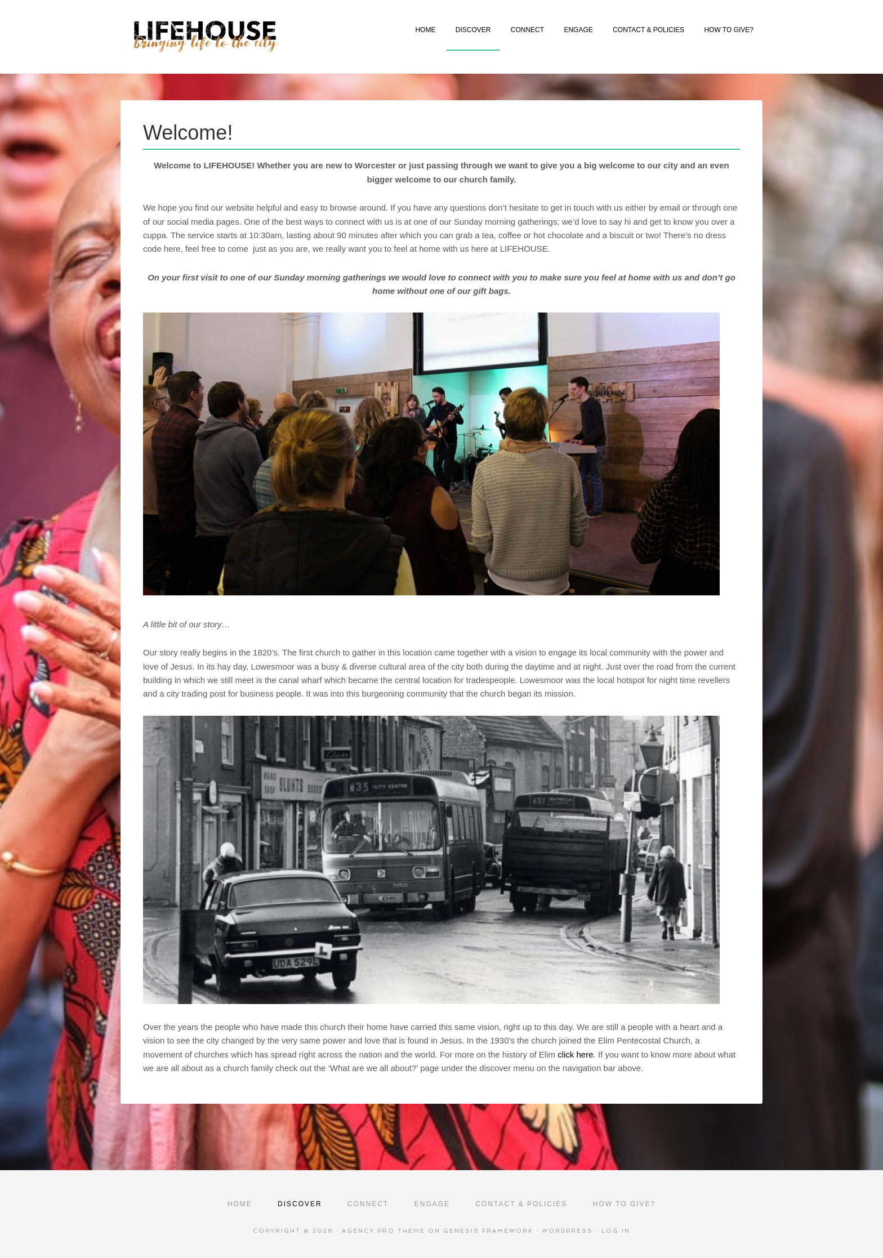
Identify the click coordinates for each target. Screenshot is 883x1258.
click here (575, 1054)
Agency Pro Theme (383, 1231)
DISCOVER (473, 30)
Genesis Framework (488, 1231)
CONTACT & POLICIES (648, 30)
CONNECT (527, 30)
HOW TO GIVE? (728, 30)
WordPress (567, 1231)
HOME (425, 30)
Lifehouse (246, 36)
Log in (615, 1231)
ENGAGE (578, 30)
